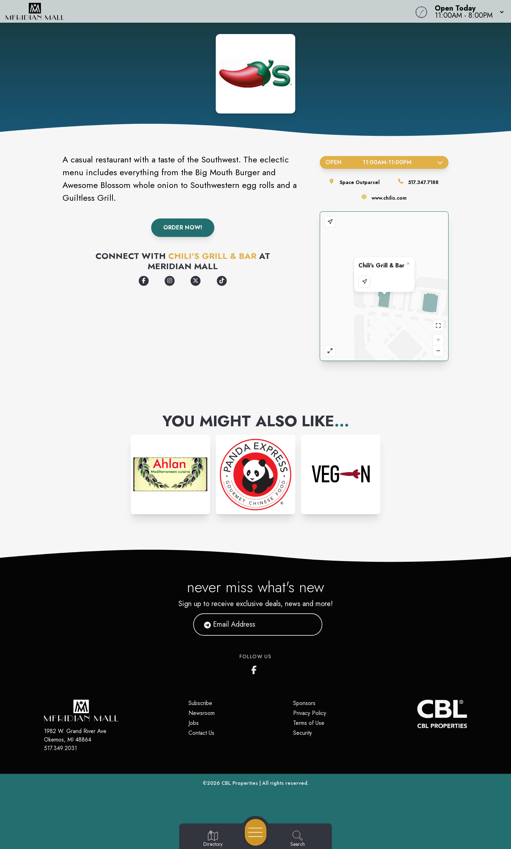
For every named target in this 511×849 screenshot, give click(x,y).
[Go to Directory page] (213, 839)
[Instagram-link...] (170, 474)
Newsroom (201, 713)
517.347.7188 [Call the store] (423, 182)
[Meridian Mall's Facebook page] (255, 668)
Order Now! (182, 227)
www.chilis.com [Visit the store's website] (389, 197)
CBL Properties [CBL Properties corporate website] (239, 783)
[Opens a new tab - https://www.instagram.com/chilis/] (170, 280)
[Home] (193, 11)
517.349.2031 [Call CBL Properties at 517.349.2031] (60, 748)
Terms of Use (308, 723)
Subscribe (200, 703)
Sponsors (304, 703)
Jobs (193, 723)
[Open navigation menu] (256, 832)
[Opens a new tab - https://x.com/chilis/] (195, 280)
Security (302, 733)
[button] (467, 11)
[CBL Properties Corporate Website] (417, 714)
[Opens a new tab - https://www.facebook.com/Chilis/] (144, 280)
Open (384, 162)
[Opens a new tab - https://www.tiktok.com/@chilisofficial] (222, 280)
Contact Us (201, 733)
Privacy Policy (309, 713)
